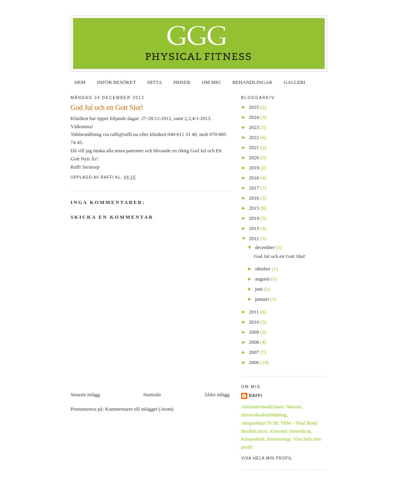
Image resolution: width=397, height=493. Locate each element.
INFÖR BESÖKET (116, 82)
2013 (254, 228)
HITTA (154, 82)
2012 (254, 238)
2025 (254, 107)
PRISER (181, 82)
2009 (254, 332)
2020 (254, 157)
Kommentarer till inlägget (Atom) (139, 409)
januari (262, 299)
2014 (254, 218)
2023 (254, 127)
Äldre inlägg (217, 394)
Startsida (152, 394)
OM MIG (211, 82)
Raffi (255, 396)
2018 (254, 178)
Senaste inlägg (85, 394)
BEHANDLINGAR (252, 82)
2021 (254, 147)
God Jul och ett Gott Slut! (280, 256)
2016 (254, 198)
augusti (263, 279)
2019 (254, 168)
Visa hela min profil (266, 458)
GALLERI (295, 82)
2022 (254, 137)
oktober (263, 269)
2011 (254, 312)
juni (259, 289)
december (265, 247)
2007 (254, 352)
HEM (80, 82)
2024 (254, 117)
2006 (254, 362)
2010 (254, 322)
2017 (254, 188)
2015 (254, 208)
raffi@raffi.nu (124, 134)
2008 (254, 342)
